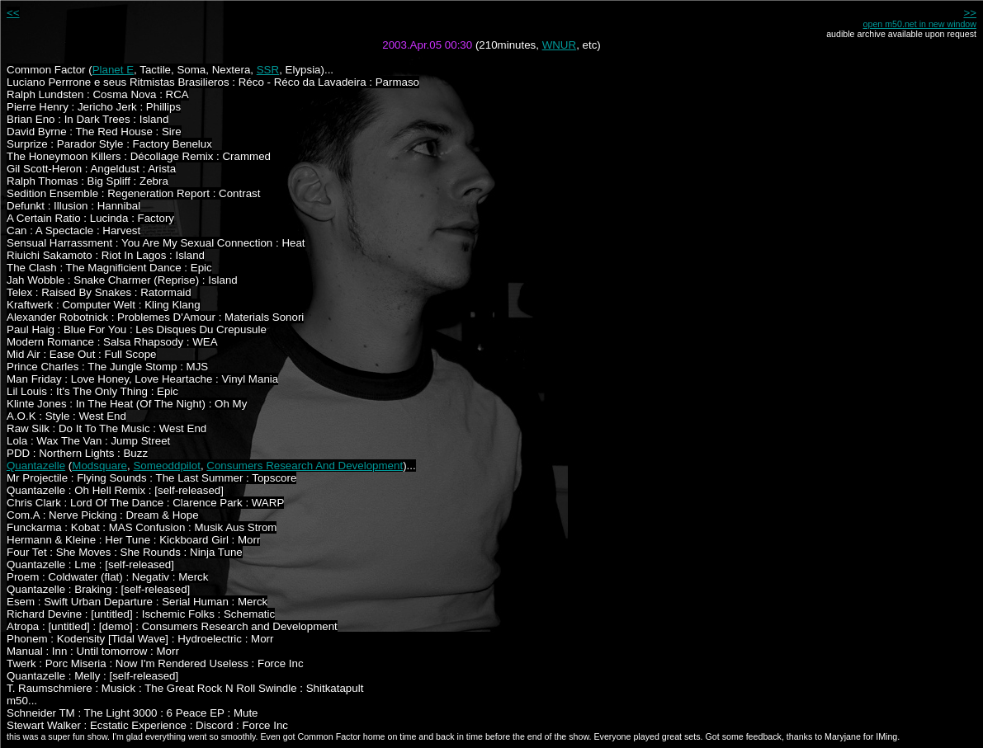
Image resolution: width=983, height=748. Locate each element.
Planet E (113, 70)
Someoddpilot (167, 465)
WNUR (559, 45)
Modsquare (99, 465)
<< (13, 13)
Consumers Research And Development (304, 465)
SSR (268, 70)
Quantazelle (36, 465)
